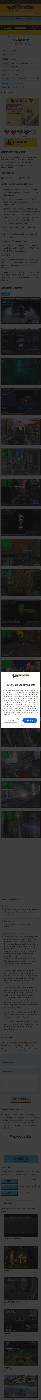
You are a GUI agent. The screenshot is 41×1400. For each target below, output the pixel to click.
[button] (21, 725)
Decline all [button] (11, 720)
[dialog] (20, 700)
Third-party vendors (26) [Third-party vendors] (27, 700)
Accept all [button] (30, 720)
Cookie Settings (7, 714)
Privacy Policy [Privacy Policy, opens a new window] (17, 714)
